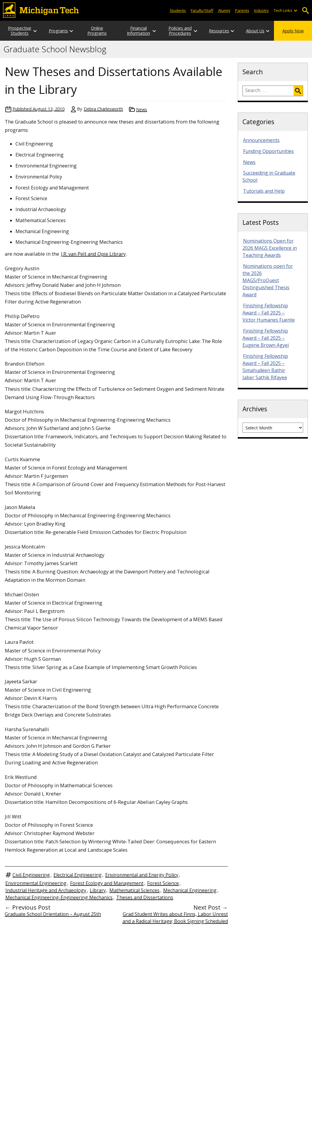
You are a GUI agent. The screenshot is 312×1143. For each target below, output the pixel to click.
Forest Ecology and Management (107, 883)
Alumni (224, 10)
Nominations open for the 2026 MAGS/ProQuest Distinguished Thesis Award (267, 280)
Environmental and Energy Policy (141, 874)
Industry (261, 10)
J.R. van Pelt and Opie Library (93, 253)
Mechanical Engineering (190, 890)
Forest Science (163, 883)
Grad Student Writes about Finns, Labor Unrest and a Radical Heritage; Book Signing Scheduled (175, 917)
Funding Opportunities (268, 151)
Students (178, 10)
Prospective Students (19, 30)
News (141, 109)
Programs (58, 31)
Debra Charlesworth (103, 109)
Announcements (261, 140)
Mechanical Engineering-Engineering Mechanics (59, 897)
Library (98, 890)
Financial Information (138, 30)
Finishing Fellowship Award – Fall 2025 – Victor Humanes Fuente (268, 312)
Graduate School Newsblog (55, 49)
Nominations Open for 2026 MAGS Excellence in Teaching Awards (269, 248)
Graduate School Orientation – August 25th (53, 914)
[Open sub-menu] (295, 10)
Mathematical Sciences (134, 890)
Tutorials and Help (264, 191)
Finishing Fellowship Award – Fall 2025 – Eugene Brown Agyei (265, 338)
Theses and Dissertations (144, 897)
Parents (242, 10)
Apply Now (293, 31)
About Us (255, 31)
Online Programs (97, 30)
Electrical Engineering (77, 874)
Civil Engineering (31, 874)
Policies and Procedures (180, 30)
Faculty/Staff (202, 10)
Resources (219, 31)
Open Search (305, 10)
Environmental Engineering (36, 883)
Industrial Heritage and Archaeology (45, 890)
